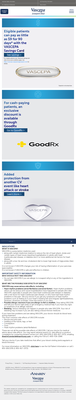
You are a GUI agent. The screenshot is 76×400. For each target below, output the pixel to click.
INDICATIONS (38, 246)
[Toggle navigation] (72, 11)
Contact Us (17, 363)
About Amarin (43, 4)
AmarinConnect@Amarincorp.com (16, 336)
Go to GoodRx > (15, 130)
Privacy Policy (11, 241)
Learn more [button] (14, 194)
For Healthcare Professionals (8, 4)
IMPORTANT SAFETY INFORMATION (18, 273)
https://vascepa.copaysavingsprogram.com (15, 62)
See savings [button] (14, 54)
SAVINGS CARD (4, 11)
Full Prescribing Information (46, 1)
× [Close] (71, 241)
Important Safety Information (8, 1)
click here (35, 346)
